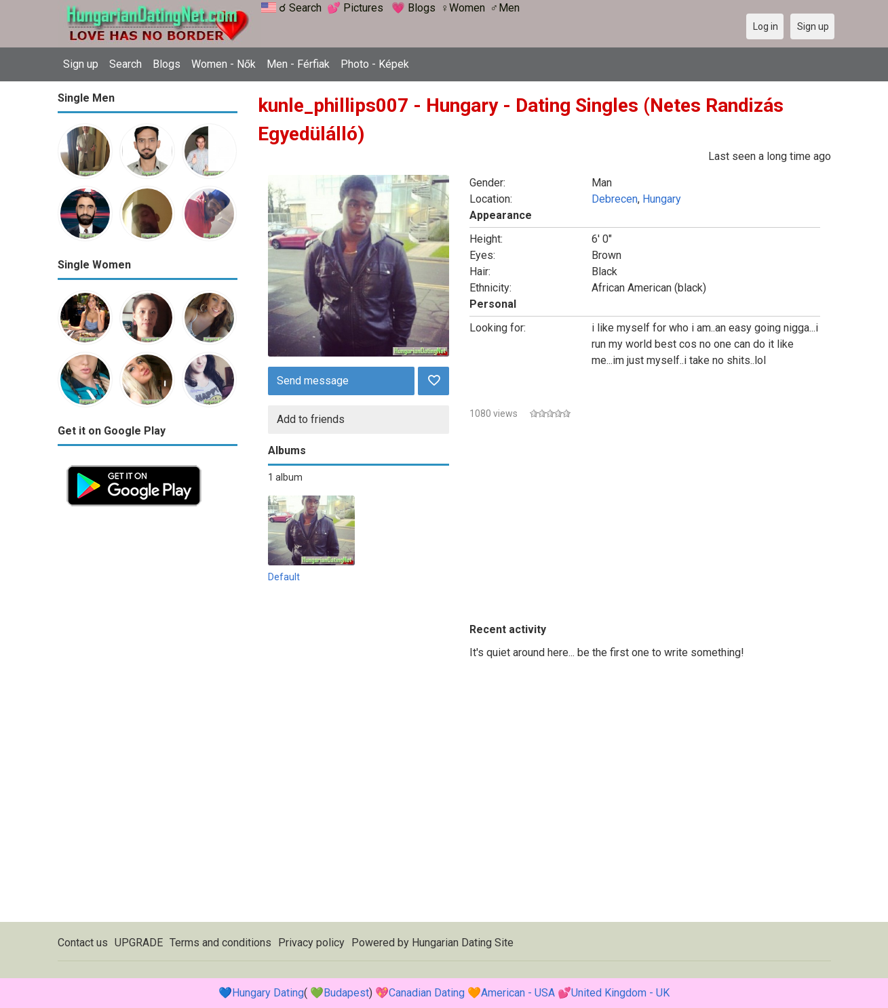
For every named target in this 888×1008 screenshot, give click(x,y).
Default (284, 576)
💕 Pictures (355, 7)
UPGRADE (139, 942)
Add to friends (311, 419)
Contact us (83, 942)
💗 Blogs (413, 7)
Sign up (80, 64)
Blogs (166, 64)
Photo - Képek (375, 64)
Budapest (346, 992)
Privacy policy (311, 942)
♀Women (463, 7)
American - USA (518, 992)
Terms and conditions (220, 942)
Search (125, 64)
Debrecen (615, 199)
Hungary (661, 199)
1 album (285, 477)
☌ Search (300, 7)
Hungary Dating (268, 992)
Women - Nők (223, 64)
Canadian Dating (427, 992)
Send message (313, 380)
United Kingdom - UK (620, 992)
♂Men (505, 7)
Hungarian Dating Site (463, 942)
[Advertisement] (147, 718)
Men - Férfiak (298, 64)
